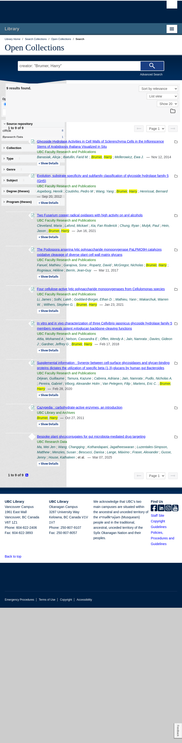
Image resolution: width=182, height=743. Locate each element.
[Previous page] (139, 128)
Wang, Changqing (136, 566)
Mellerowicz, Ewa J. (127, 167)
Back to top (15, 692)
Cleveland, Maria (114, 251)
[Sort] (158, 89)
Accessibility (84, 735)
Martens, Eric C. (138, 493)
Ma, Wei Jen (111, 566)
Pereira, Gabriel (113, 488)
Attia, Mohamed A (115, 417)
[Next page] (173, 128)
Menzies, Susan (144, 577)
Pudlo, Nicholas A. (153, 482)
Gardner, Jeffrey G (132, 427)
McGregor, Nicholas (127, 312)
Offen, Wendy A (113, 422)
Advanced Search (151, 74)
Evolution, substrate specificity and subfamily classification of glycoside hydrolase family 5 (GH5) (135, 191)
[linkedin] (161, 643)
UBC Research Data (117, 561)
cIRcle (32, 131)
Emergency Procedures (19, 735)
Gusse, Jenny (112, 587)
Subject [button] (14, 180)
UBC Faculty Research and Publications (131, 157)
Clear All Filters (49, 112)
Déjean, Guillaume (115, 477)
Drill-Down (13, 104)
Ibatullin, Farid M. (141, 162)
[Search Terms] (91, 66)
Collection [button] (12, 148)
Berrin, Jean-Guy (143, 317)
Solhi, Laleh (127, 356)
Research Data (32, 137)
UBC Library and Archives (121, 527)
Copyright (66, 735)
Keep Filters (17, 112)
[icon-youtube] (175, 643)
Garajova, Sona (140, 307)
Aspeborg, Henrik (115, 207)
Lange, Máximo (126, 582)
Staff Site (157, 651)
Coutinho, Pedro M (144, 207)
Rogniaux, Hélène (115, 317)
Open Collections (34, 47)
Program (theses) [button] (21, 202)
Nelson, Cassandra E (146, 417)
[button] (24, 691)
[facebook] (154, 643)
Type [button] (12, 158)
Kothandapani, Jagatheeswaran (125, 572)
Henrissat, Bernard (150, 212)
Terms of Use (47, 735)
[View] (162, 96)
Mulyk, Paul (148, 257)
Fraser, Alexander (154, 582)
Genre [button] (13, 169)
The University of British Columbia (78, 10)
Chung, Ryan (127, 257)
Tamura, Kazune (144, 477)
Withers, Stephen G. (124, 367)
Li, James (109, 356)
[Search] (152, 66)
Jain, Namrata (138, 422)
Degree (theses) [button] (20, 191)
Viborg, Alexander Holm (145, 488)
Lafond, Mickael (141, 251)
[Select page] (155, 128)
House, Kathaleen (138, 587)
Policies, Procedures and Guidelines (162, 673)
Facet (31, 104)
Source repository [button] (18, 124)
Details (113, 174)
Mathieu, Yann (128, 362)
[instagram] (168, 643)
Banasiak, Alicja (113, 162)
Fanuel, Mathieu (114, 307)
